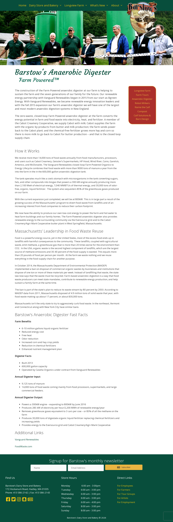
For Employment (126, 502)
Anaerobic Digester (142, 98)
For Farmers (123, 489)
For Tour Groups (126, 493)
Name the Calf (142, 107)
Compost (142, 111)
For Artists (122, 498)
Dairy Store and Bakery (46, 5)
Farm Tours (142, 94)
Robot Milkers (142, 103)
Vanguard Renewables (27, 439)
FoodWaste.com (23, 446)
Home (22, 5)
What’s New (100, 5)
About (117, 5)
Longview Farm (76, 5)
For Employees (125, 485)
